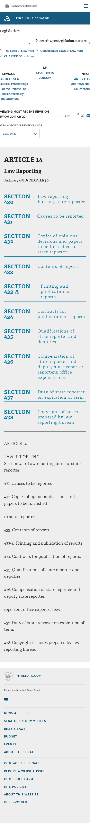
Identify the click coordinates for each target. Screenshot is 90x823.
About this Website (21, 794)
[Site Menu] (86, 6)
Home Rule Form (18, 779)
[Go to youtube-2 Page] (6, 699)
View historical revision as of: (21, 125)
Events (10, 744)
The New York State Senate (24, 6)
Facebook (77, 115)
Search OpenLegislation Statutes (63, 41)
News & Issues (16, 713)
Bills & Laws (15, 728)
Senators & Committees (25, 721)
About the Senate (19, 752)
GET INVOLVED (15, 802)
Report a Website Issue (24, 771)
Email (87, 115)
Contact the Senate (22, 763)
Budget (10, 736)
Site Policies (15, 786)
